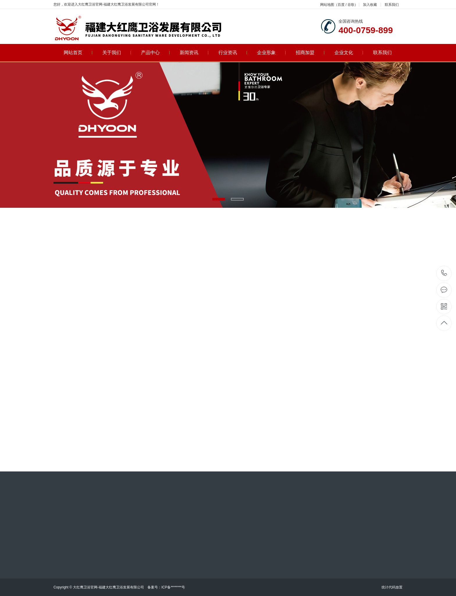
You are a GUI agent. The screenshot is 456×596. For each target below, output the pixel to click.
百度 (341, 5)
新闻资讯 (194, 52)
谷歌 (351, 5)
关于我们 (116, 52)
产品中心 (155, 52)
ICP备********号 (173, 587)
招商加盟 (310, 52)
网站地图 (327, 5)
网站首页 (78, 52)
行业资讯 (232, 52)
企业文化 (348, 52)
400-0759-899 (444, 273)
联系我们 (392, 5)
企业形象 (271, 52)
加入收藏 (370, 5)
